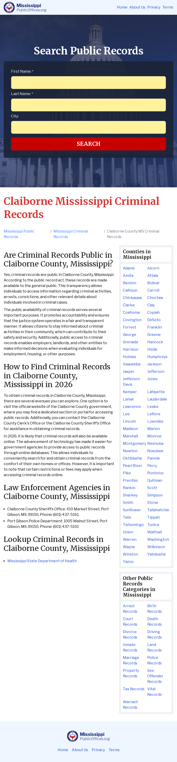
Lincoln (129, 421)
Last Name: (22, 94)
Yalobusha (156, 554)
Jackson (154, 364)
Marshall (130, 436)
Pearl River (132, 465)
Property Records (131, 673)
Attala (152, 275)
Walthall (154, 532)
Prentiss (130, 480)
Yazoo (128, 561)
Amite (128, 275)
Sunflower (132, 510)
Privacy (153, 7)
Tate (127, 517)
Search (88, 143)
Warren (129, 539)
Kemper (130, 392)
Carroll (153, 290)
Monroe (154, 436)
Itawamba (131, 364)
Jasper (129, 371)
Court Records (130, 622)
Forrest (129, 327)
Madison (130, 429)
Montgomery (134, 443)
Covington (132, 320)
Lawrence (132, 406)
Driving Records (154, 634)
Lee (126, 414)
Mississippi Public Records (19, 234)
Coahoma (131, 312)
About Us (137, 7)
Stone (152, 502)
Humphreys (157, 357)
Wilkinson (156, 547)
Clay (151, 305)
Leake (153, 406)
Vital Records (154, 692)
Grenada (130, 342)
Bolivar (153, 283)
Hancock (155, 342)
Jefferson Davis (131, 382)
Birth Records (154, 609)
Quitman (154, 480)
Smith (128, 502)
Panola (153, 458)
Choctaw (155, 298)
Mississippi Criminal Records (70, 234)
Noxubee (155, 451)
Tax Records (134, 689)
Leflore (153, 414)
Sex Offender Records (155, 676)
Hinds (152, 349)
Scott (152, 488)
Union (128, 532)
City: (15, 116)
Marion (153, 429)
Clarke (129, 305)
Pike (127, 473)
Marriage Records (131, 660)
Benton (129, 283)
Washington (158, 539)
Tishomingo (133, 525)
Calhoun (130, 290)
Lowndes (155, 421)
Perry (152, 465)
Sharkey (130, 495)
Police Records (154, 660)
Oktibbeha (132, 458)
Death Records (154, 622)
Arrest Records (130, 609)
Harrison (130, 349)
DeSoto (154, 320)
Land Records (154, 647)
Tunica (153, 525)
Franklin (154, 327)
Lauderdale (157, 399)
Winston (130, 554)
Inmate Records (130, 647)
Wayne (129, 547)
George (129, 334)
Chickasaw (132, 298)
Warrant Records (130, 705)
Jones (152, 379)
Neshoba (155, 443)
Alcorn (153, 268)
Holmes (129, 357)
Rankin (129, 488)
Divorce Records (130, 634)
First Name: (22, 71)
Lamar (128, 399)
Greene (154, 334)
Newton (130, 451)
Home (122, 7)
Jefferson (155, 371)
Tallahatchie (158, 510)
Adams (129, 268)
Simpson (154, 495)
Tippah (153, 517)
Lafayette (156, 392)
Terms (167, 7)
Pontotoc (155, 473)
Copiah (153, 312)
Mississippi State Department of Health (42, 561)
